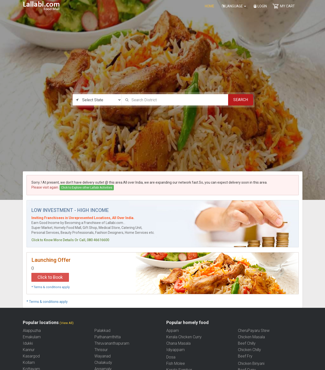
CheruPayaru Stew (254, 330)
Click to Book (50, 277)
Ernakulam (32, 337)
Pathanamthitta (107, 337)
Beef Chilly (247, 343)
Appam (172, 330)
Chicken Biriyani (251, 363)
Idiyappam (175, 349)
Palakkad (102, 330)
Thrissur (101, 349)
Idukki (28, 343)
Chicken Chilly (249, 349)
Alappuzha (32, 330)
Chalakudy (103, 362)
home (209, 6)
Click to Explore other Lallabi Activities (86, 187)
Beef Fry (245, 356)
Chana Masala (178, 343)
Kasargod (31, 356)
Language (234, 6)
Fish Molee (175, 363)
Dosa (170, 357)
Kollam (29, 362)
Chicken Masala (251, 337)
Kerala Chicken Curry (184, 337)
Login (260, 6)
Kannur (29, 349)
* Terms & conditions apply (50, 287)
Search (240, 99)
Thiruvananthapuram (111, 343)
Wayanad (102, 356)
